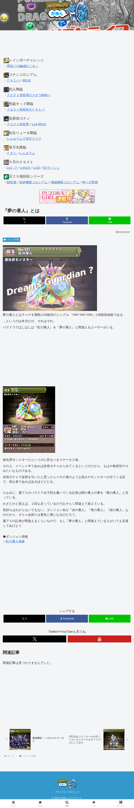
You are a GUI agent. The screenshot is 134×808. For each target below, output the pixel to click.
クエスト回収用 (18, 124)
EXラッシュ (51, 168)
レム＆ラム (27, 153)
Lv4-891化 (39, 124)
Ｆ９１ (11, 153)
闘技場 (11, 182)
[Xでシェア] (24, 220)
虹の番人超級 (15, 541)
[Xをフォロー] (34, 638)
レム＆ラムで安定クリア (24, 138)
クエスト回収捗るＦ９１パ (25, 109)
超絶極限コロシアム (33, 182)
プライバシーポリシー (67, 792)
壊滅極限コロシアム (65, 182)
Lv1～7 (12, 168)
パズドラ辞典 (11, 239)
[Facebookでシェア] (67, 220)
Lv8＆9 (25, 168)
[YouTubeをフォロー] (99, 638)
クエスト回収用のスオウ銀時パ (29, 95)
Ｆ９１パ (13, 80)
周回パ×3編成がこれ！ (23, 66)
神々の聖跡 (90, 182)
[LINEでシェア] (110, 220)
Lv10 (36, 168)
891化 (27, 80)
